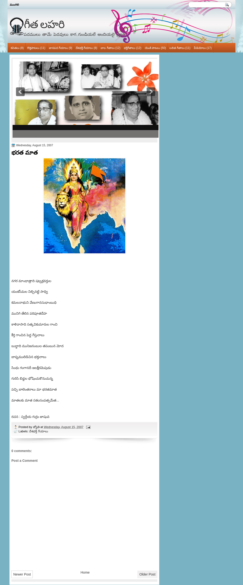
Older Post (147, 574)
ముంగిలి (14, 4)
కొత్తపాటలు (33, 48)
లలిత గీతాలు (176, 48)
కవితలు (15, 48)
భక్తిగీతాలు (129, 48)
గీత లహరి (44, 24)
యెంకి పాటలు (152, 48)
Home (85, 572)
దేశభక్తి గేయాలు (84, 48)
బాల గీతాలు (107, 48)
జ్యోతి (37, 427)
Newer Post (22, 574)
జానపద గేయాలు (58, 48)
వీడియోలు (200, 48)
